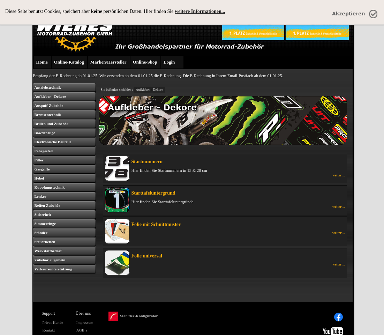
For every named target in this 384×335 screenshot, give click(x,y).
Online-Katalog (69, 62)
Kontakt (49, 330)
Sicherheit (43, 214)
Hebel (39, 178)
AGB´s (81, 330)
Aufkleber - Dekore (50, 96)
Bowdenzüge (45, 133)
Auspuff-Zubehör (49, 105)
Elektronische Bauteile (53, 142)
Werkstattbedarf (48, 251)
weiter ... (338, 175)
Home (42, 62)
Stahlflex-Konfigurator (133, 316)
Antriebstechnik (48, 87)
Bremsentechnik (48, 114)
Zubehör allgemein (50, 260)
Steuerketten (45, 242)
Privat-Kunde (53, 322)
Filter (39, 160)
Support (48, 313)
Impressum (84, 322)
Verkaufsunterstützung (53, 269)
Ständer (41, 233)
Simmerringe (45, 223)
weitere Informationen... (200, 11)
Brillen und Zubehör (51, 124)
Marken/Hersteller (108, 62)
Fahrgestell (44, 151)
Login (169, 62)
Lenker (40, 196)
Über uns (83, 313)
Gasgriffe (42, 169)
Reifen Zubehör (47, 205)
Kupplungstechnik (50, 187)
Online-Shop (145, 62)
